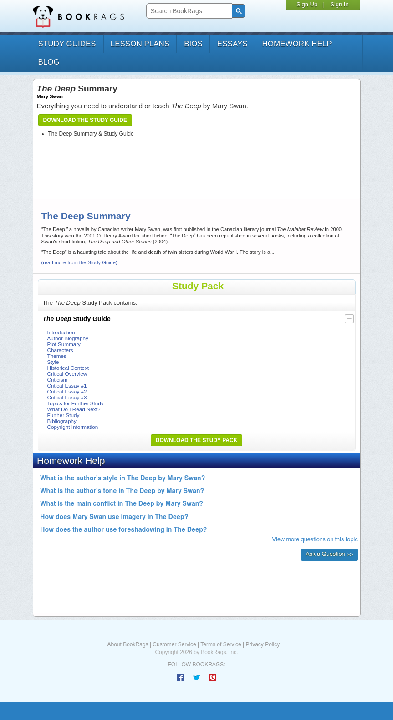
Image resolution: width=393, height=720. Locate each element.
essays (232, 44)
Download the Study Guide (85, 120)
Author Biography (67, 338)
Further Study (63, 415)
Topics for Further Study (75, 403)
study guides (67, 44)
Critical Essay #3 (67, 397)
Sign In (339, 4)
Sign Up (306, 4)
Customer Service (174, 644)
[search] (188, 11)
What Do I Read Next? (74, 409)
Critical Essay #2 (67, 391)
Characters (60, 350)
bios (193, 44)
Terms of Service (220, 644)
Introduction (61, 332)
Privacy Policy (262, 644)
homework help (297, 44)
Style (53, 362)
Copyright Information (72, 427)
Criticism (57, 380)
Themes (56, 356)
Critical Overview (67, 374)
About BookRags (127, 644)
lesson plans (140, 44)
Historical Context (68, 368)
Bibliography (62, 421)
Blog (49, 62)
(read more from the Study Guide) (79, 262)
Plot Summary (64, 344)
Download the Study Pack (197, 440)
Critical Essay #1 (67, 385)
